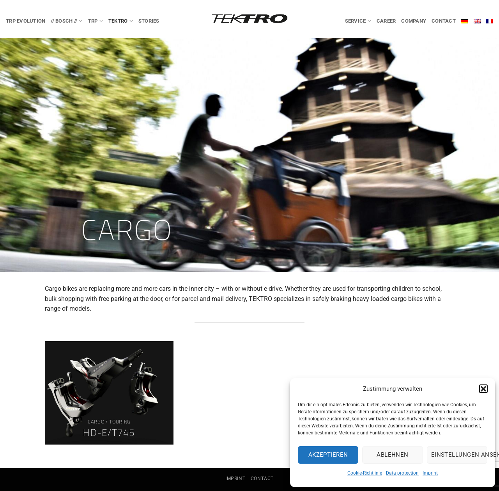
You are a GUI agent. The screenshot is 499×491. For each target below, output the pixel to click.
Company (413, 21)
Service (358, 21)
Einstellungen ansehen (459, 454)
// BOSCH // (66, 21)
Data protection (402, 473)
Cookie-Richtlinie (364, 473)
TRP (95, 21)
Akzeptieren (328, 454)
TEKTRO (120, 21)
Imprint (430, 473)
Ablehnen (393, 454)
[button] (483, 389)
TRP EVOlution (25, 21)
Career (386, 21)
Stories (148, 21)
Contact (444, 21)
